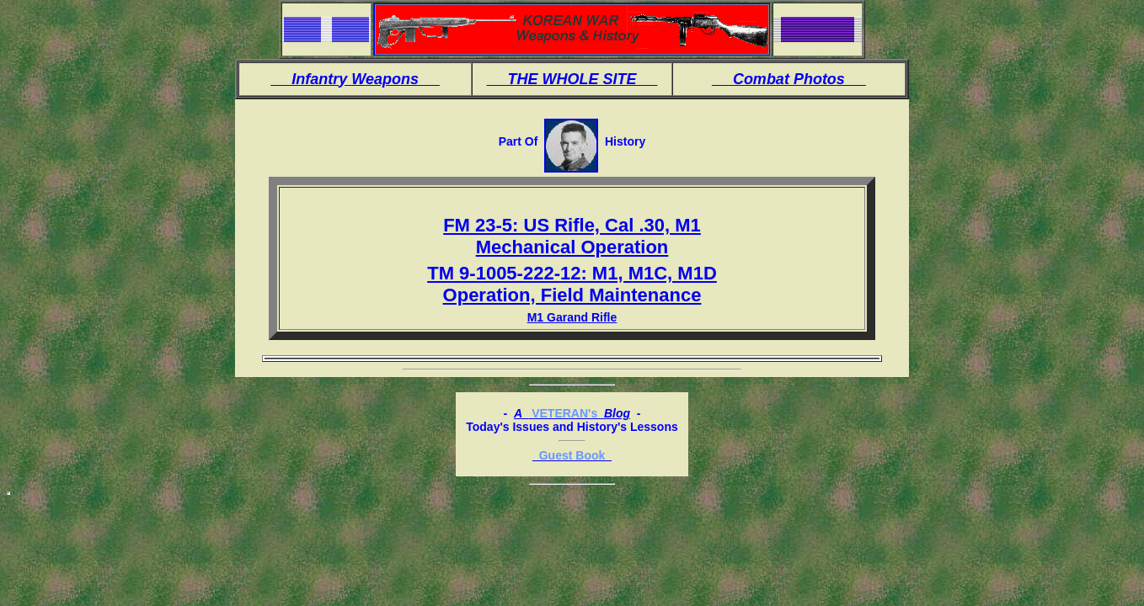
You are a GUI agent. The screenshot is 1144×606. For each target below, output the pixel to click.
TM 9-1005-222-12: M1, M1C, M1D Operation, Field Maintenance (572, 284)
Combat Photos (789, 79)
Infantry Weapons (355, 79)
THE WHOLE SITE (571, 79)
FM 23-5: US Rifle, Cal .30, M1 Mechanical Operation (572, 236)
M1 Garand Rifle (572, 317)
